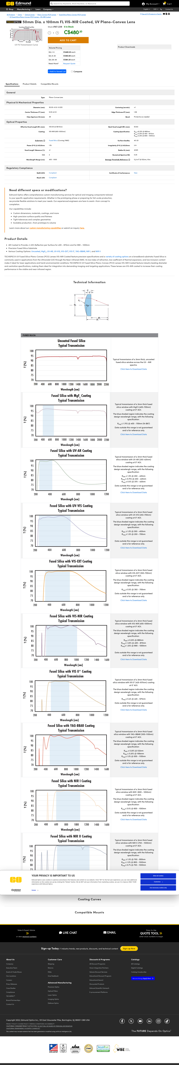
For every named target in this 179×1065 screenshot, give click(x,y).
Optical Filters (53, 991)
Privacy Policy (11, 1024)
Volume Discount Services (98, 972)
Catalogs (135, 964)
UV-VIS (57, 251)
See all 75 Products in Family (151, 14)
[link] (168, 2)
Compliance (10, 992)
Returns (50, 968)
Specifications (12, 83)
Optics (20, 15)
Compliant (53, 173)
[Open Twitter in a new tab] (131, 1022)
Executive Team (11, 968)
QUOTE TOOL (149, 933)
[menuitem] (12, 9)
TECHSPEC (10, 996)
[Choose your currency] (156, 9)
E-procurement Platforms (99, 992)
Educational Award (96, 980)
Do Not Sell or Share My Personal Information (55, 1026)
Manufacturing (25, 9)
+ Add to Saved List (57, 71)
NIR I (88, 251)
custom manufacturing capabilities (45, 228)
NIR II (98, 251)
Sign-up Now (129, 948)
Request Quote (69, 63)
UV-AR (50, 251)
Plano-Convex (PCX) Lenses (46, 15)
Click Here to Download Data (133, 369)
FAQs (50, 972)
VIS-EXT (64, 251)
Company (49, 9)
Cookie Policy (23, 1024)
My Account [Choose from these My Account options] (151, 4)
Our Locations (11, 976)
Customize (158, 1052)
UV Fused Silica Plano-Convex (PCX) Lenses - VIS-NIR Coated (30, 17)
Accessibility (49, 1024)
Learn (38, 9)
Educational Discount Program (100, 976)
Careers (9, 980)
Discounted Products (97, 984)
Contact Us (169, 9)
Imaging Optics (53, 999)
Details (34, 1060)
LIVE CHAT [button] (68, 932)
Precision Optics (53, 987)
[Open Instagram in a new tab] (158, 1022)
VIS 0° (71, 251)
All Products (11, 15)
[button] (163, 9)
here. (82, 228)
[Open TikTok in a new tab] (167, 1022)
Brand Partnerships (13, 1000)
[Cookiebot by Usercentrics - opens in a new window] (16, 1060)
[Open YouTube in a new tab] (140, 1022)
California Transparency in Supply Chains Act (23, 1028)
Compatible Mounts (49, 83)
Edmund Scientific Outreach (99, 988)
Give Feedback (53, 976)
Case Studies (11, 988)
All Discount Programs (97, 964)
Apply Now (142, 978)
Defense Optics (53, 1003)
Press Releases (11, 984)
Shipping (51, 964)
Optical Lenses (30, 15)
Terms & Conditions (37, 1024)
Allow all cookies (158, 1046)
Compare (76, 71)
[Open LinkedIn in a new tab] (149, 1022)
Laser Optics (52, 995)
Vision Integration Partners (99, 968)
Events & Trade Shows (14, 972)
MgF (43, 251)
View (135, 173)
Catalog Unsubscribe (138, 972)
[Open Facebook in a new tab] (122, 1022)
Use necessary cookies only (158, 1058)
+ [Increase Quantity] (57, 32)
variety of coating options (117, 256)
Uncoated (35, 251)
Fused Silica (53, 140)
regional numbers (29, 936)
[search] (90, 3)
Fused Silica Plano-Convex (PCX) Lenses (72, 15)
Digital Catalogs (137, 968)
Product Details (30, 83)
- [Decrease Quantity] (49, 32)
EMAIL (109, 932)
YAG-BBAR (80, 251)
